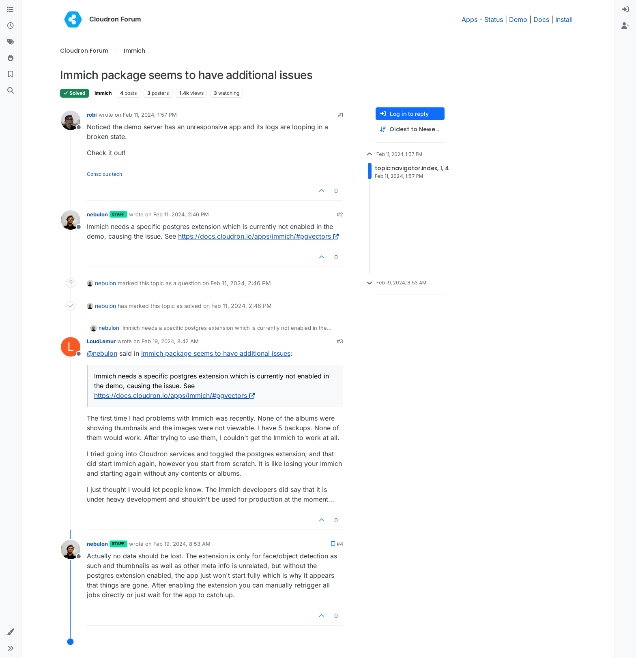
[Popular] (10, 58)
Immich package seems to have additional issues (215, 353)
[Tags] (10, 42)
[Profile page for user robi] (70, 120)
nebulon (97, 214)
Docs (541, 19)
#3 (340, 341)
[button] (10, 632)
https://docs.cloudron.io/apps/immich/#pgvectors (258, 236)
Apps (469, 19)
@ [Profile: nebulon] (102, 353)
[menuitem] (625, 9)
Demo (518, 19)
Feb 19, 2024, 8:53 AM (182, 543)
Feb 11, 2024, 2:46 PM (181, 214)
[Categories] (10, 9)
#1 (340, 114)
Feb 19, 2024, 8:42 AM (170, 341)
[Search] (10, 90)
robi (92, 114)
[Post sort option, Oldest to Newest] (410, 129)
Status (493, 19)
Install (564, 19)
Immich (103, 93)
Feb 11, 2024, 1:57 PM (150, 114)
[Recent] (10, 25)
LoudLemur (101, 341)
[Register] (625, 25)
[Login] (625, 9)
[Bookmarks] (10, 74)
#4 (340, 543)
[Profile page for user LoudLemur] (70, 347)
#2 (340, 214)
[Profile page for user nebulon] (70, 220)
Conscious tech (104, 174)
